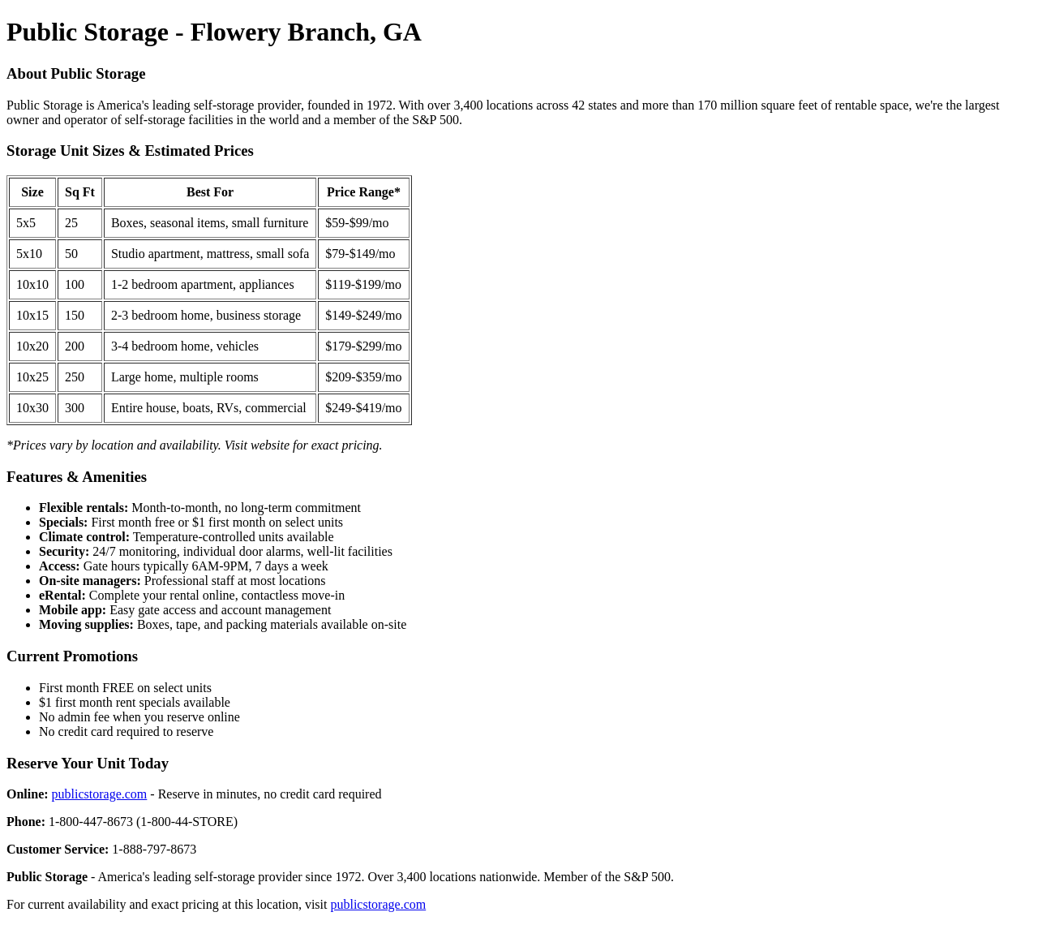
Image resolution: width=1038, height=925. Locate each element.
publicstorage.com (100, 794)
